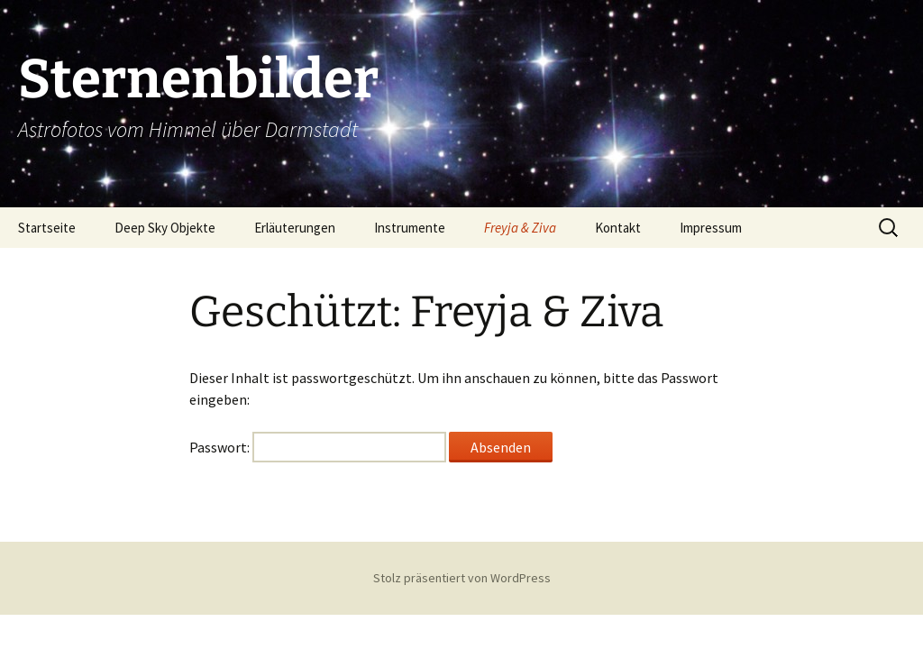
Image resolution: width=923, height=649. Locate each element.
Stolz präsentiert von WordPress (462, 578)
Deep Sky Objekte (164, 227)
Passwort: (317, 447)
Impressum (711, 227)
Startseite (47, 227)
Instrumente (409, 227)
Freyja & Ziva (520, 227)
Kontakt (618, 227)
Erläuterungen (294, 227)
